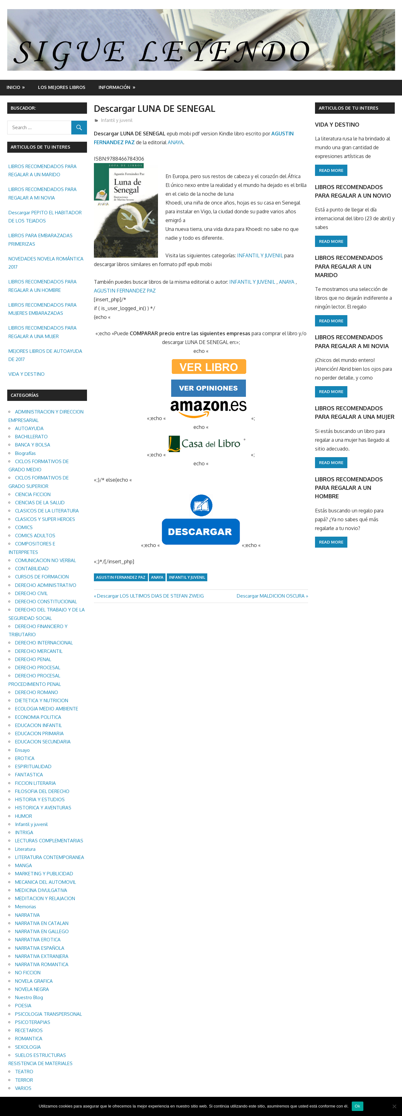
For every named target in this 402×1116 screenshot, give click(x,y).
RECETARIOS (29, 1030)
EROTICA (25, 758)
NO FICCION (28, 973)
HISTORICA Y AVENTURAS (43, 808)
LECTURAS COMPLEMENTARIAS (49, 841)
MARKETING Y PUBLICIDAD (44, 874)
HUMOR (23, 816)
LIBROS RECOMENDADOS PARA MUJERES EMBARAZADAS (42, 309)
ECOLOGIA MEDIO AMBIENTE (46, 709)
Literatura (25, 849)
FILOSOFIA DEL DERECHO (42, 791)
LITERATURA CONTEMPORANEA (49, 857)
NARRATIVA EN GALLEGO (42, 931)
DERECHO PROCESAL (37, 667)
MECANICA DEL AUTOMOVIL (45, 882)
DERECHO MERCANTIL (38, 651)
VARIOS (23, 1088)
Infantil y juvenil (117, 120)
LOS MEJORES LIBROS (61, 87)
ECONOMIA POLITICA (38, 717)
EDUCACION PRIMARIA (39, 733)
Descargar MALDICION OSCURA (271, 596)
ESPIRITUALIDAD (33, 766)
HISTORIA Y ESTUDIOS (40, 799)
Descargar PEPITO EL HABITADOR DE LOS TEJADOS (45, 217)
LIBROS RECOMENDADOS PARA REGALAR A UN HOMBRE (42, 286)
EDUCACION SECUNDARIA (43, 742)
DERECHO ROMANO (36, 692)
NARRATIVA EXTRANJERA (41, 956)
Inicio (13, 87)
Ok (357, 1106)
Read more (331, 170)
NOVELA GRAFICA (34, 981)
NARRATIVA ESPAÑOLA (39, 948)
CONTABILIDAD (32, 569)
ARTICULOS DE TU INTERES (348, 108)
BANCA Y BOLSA (32, 445)
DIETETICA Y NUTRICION (41, 700)
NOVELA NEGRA (32, 989)
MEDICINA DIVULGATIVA (41, 890)
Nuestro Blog (29, 997)
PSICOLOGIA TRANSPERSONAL (48, 1014)
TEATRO (24, 1072)
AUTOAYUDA (29, 428)
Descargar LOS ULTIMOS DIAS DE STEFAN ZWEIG (150, 596)
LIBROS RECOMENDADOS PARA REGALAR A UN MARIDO (42, 170)
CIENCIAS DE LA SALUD (40, 503)
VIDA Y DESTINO (26, 374)
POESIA (23, 1006)
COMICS (24, 527)
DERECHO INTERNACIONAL (44, 643)
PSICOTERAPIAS (32, 1022)
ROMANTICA (28, 1039)
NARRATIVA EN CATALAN (41, 923)
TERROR (24, 1080)
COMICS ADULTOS (35, 536)
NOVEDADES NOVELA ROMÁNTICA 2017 (46, 263)
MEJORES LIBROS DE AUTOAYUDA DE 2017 (45, 355)
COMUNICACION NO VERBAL (45, 560)
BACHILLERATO (31, 437)
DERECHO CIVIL (31, 593)
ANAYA (175, 142)
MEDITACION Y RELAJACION (45, 898)
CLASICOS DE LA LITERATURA (47, 511)
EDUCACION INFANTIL (38, 725)
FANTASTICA (29, 775)
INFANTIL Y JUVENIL (260, 255)
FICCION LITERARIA (35, 783)
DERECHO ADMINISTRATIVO (45, 585)
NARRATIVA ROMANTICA (41, 964)
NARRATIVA (27, 915)
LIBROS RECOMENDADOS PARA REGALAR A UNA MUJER (42, 332)
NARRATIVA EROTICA (38, 940)
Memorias (25, 907)
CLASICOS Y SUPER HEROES (45, 519)
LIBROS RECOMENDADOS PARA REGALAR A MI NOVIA (42, 193)
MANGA (23, 865)
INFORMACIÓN (114, 87)
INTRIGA (24, 832)
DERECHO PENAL (33, 659)
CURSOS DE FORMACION (42, 577)
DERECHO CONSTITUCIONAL (46, 601)
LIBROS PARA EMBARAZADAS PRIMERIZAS (40, 239)
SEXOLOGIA (28, 1047)
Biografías (25, 453)
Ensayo (22, 750)
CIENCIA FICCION (33, 494)
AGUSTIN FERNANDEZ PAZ (125, 290)
